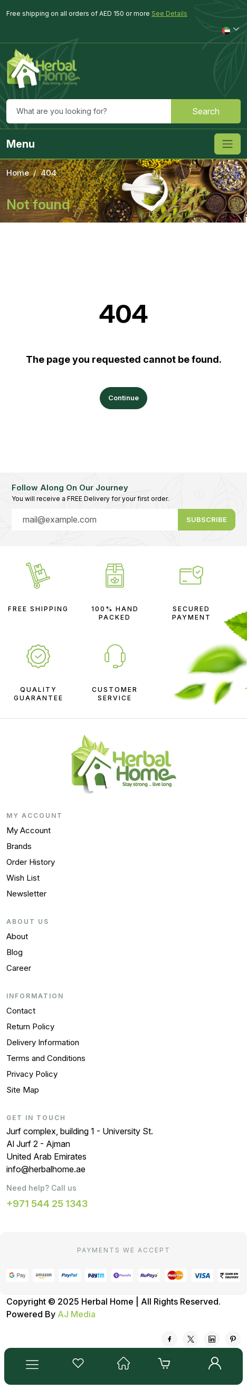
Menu (20, 144)
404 (48, 173)
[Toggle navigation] (227, 144)
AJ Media (77, 1314)
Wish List (23, 878)
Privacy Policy (32, 1074)
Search (206, 111)
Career (18, 968)
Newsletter (26, 894)
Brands (19, 846)
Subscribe (206, 519)
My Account (28, 830)
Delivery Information (42, 1042)
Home (17, 173)
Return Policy (30, 1026)
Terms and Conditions (46, 1058)
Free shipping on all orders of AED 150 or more (96, 13)
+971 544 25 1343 (47, 1203)
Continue (123, 397)
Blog (14, 952)
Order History (30, 862)
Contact (20, 1011)
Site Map (22, 1090)
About (17, 936)
